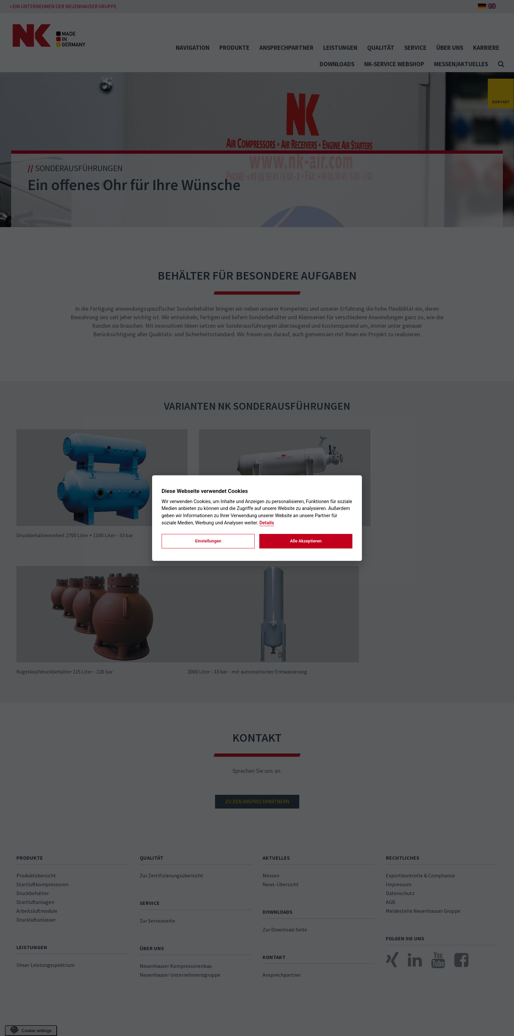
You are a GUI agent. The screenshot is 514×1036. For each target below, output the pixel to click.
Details (266, 523)
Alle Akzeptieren (306, 540)
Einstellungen (208, 540)
